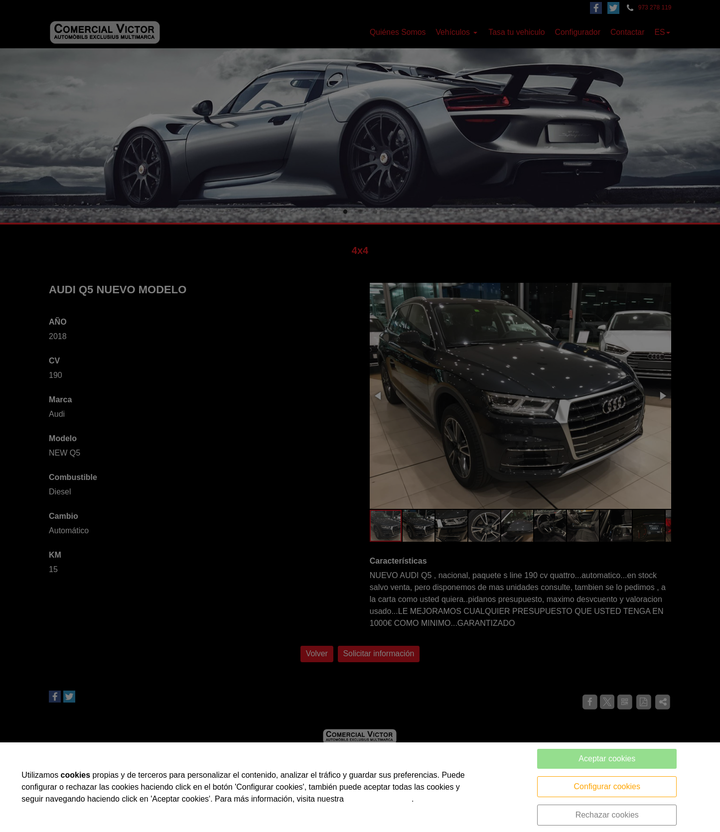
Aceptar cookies (606, 758)
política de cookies (379, 799)
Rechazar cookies (607, 815)
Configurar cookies (607, 786)
